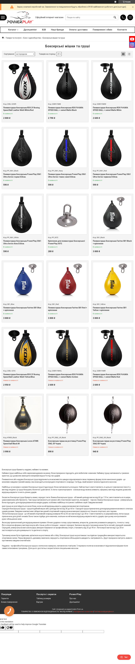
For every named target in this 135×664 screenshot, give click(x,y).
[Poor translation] (9, 628)
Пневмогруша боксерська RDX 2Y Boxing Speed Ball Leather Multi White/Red (21, 109)
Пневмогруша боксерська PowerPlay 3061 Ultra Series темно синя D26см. (67, 175)
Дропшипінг (74, 602)
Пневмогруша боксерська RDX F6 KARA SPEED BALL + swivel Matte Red (110, 375)
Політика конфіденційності (104, 611)
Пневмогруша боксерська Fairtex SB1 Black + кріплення (112, 242)
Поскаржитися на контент (83, 611)
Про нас (72, 598)
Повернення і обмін (102, 29)
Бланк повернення (9, 602)
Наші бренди (57, 29)
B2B (44, 29)
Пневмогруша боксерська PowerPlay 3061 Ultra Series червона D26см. (112, 175)
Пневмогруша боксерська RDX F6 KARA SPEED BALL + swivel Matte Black (65, 109)
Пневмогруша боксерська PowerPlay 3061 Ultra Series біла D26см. (22, 242)
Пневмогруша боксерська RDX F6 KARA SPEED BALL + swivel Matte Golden (65, 375)
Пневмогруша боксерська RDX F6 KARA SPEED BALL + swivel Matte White (110, 109)
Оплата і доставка (78, 29)
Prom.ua (80, 609)
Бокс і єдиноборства (32, 38)
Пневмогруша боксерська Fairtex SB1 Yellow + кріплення (110, 309)
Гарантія (5, 598)
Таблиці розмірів (43, 598)
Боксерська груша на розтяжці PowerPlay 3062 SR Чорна (112, 442)
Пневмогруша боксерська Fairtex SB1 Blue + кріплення (22, 309)
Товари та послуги (13, 38)
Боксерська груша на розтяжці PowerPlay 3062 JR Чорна (67, 442)
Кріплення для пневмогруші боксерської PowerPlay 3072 (66, 242)
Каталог (12, 29)
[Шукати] (115, 17)
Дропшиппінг (30, 29)
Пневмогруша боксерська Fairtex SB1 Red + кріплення (67, 309)
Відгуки (39, 602)
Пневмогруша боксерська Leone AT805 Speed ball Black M (20, 442)
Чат (124, 657)
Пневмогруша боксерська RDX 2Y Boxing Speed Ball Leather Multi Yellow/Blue (21, 375)
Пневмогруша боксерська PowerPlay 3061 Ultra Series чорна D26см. (22, 175)
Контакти (122, 29)
